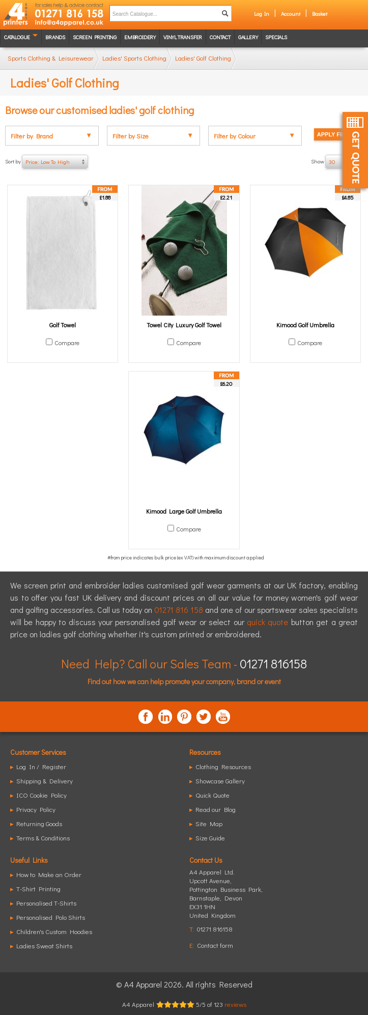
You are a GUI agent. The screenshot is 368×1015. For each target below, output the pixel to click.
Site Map (208, 823)
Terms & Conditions (43, 837)
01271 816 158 (178, 609)
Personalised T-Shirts (46, 902)
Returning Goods (39, 823)
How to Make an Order (48, 874)
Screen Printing (95, 37)
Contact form (215, 945)
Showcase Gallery (220, 780)
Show (337, 162)
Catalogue (17, 37)
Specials (276, 37)
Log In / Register (41, 766)
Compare (66, 343)
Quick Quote (212, 795)
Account (290, 13)
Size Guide (210, 837)
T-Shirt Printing (38, 888)
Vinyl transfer (182, 37)
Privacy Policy (35, 809)
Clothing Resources (223, 766)
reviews (235, 1004)
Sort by (46, 162)
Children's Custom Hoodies (54, 931)
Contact (220, 37)
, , (226, 897)
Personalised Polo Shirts (50, 917)
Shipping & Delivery (44, 780)
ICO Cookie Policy (41, 795)
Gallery (248, 37)
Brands (55, 37)
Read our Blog (215, 809)
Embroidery (140, 37)
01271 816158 (273, 663)
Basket (319, 13)
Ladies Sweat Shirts (44, 945)
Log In (261, 13)
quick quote (267, 621)
